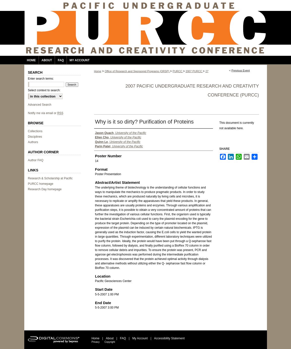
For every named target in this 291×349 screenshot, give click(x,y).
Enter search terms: (41, 78)
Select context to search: (44, 90)
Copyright (110, 342)
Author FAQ (36, 160)
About (109, 338)
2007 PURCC (194, 71)
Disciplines (35, 136)
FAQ (123, 338)
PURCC (178, 71)
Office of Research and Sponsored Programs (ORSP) (137, 71)
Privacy (96, 342)
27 (206, 71)
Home (97, 71)
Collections (35, 131)
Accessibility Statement (169, 338)
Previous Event (240, 70)
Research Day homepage (45, 189)
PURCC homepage (40, 184)
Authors (33, 142)
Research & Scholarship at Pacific (50, 178)
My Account (140, 338)
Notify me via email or (45, 113)
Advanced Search (40, 104)
